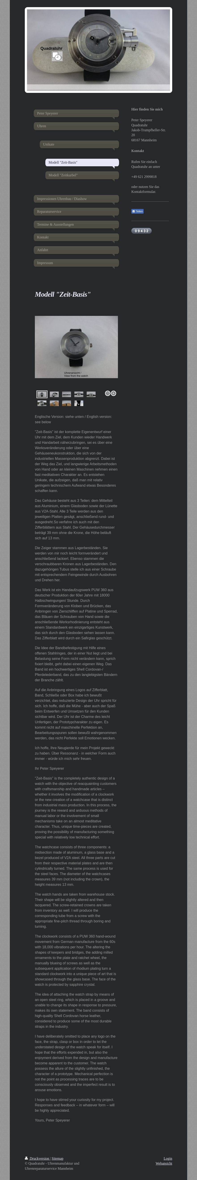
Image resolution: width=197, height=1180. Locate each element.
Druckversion (37, 1158)
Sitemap (57, 1158)
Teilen (137, 211)
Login (168, 1158)
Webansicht (164, 1163)
